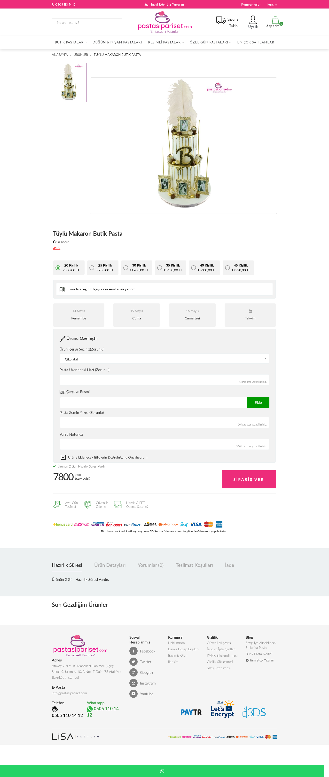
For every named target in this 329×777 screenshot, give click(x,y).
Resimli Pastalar (164, 42)
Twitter (140, 658)
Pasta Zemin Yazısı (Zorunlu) (82, 412)
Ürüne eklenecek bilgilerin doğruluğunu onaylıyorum (107, 457)
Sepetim (272, 22)
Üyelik (252, 22)
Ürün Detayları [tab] (110, 561)
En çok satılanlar (255, 42)
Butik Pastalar (69, 42)
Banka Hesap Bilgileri (183, 647)
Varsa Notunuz (71, 434)
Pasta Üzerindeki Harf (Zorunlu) (85, 370)
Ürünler (81, 55)
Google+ (141, 669)
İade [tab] (229, 561)
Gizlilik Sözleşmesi (220, 662)
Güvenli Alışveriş (219, 640)
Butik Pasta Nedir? (259, 653)
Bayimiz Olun (177, 654)
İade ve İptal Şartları (221, 647)
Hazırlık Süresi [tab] (67, 561)
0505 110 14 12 (63, 4)
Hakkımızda (176, 640)
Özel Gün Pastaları (209, 42)
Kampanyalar (251, 4)
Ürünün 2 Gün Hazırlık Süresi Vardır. (79, 466)
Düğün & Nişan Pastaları (117, 42)
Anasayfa (60, 55)
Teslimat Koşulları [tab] (194, 561)
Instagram (142, 680)
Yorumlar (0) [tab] (151, 561)
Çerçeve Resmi (75, 392)
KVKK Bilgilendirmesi (222, 654)
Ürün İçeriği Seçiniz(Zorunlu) (82, 349)
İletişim (272, 4)
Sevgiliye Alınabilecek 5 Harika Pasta (261, 643)
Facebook (142, 647)
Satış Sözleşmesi (218, 669)
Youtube (141, 690)
